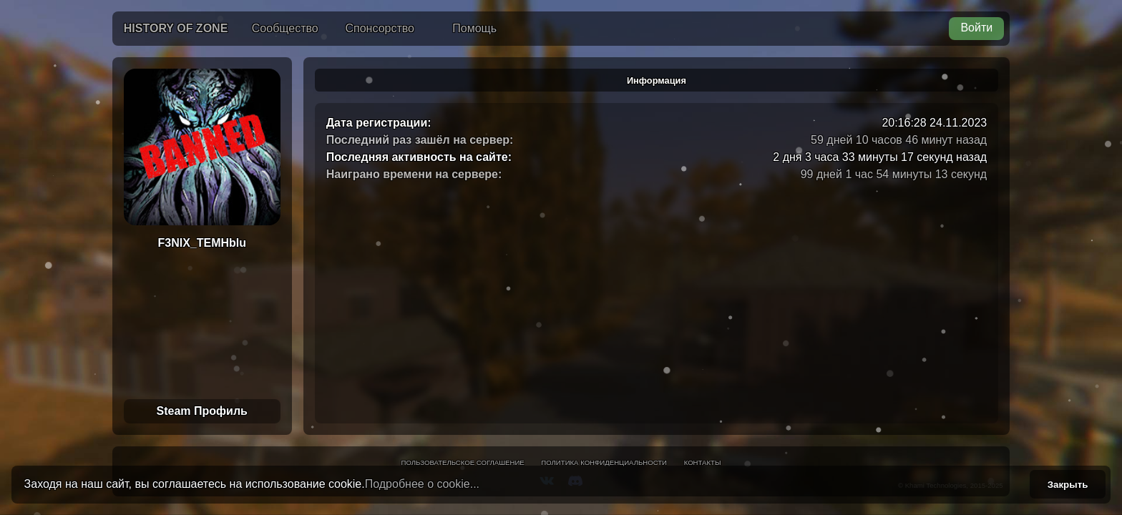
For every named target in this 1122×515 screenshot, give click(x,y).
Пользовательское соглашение (463, 462)
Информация (656, 80)
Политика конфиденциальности (604, 462)
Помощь (474, 28)
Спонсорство (380, 28)
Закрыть (1068, 484)
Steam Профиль (202, 411)
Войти (976, 27)
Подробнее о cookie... (422, 484)
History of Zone (176, 28)
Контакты (702, 462)
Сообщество (285, 28)
